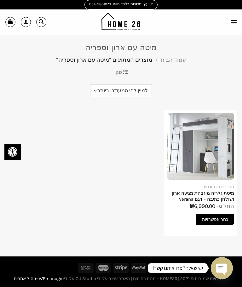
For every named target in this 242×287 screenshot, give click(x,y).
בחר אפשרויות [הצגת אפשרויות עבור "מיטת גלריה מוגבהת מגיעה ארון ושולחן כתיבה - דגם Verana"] (215, 219)
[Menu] (233, 22)
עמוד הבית (173, 59)
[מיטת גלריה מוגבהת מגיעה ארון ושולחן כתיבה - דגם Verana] (200, 146)
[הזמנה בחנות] (121, 90)
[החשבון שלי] (26, 22)
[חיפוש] (41, 22)
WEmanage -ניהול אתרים (38, 278)
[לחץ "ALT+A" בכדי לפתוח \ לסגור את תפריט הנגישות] (12, 152)
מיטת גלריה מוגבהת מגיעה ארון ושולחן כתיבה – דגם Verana (203, 196)
